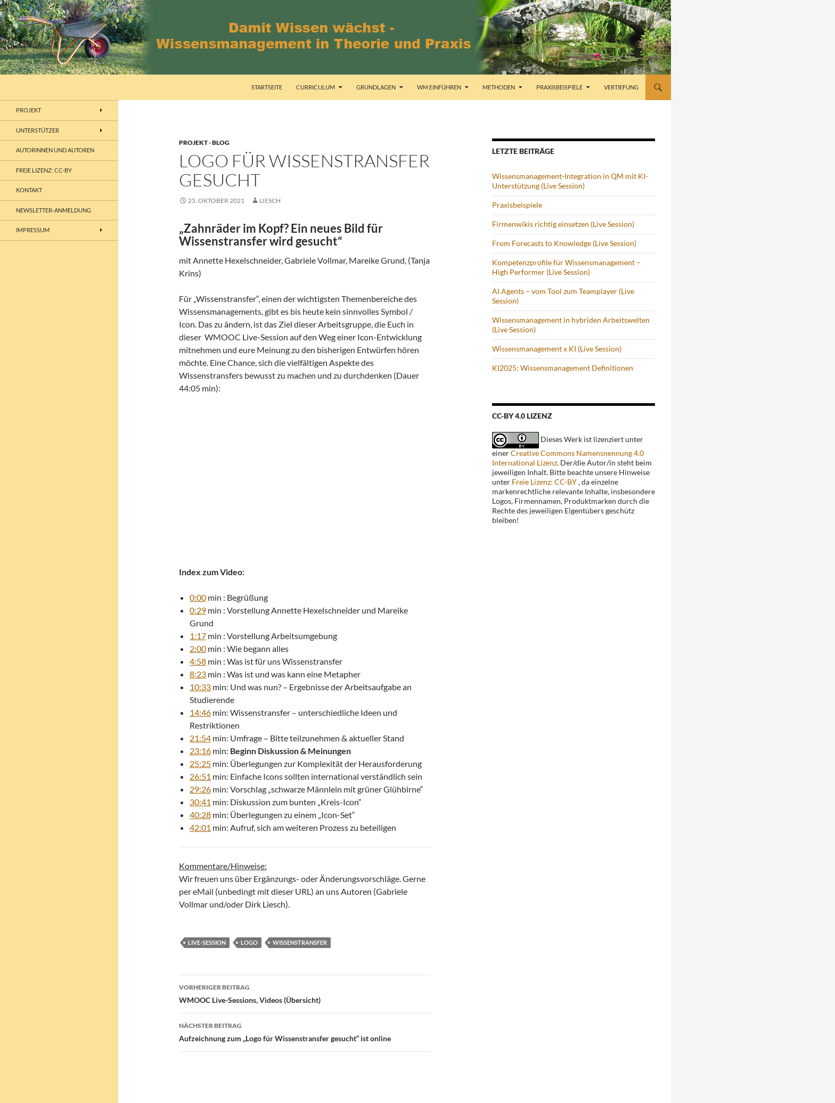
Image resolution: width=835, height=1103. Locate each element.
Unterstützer (37, 130)
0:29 (198, 610)
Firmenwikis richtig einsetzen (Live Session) (563, 223)
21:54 (200, 738)
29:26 (200, 789)
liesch (270, 201)
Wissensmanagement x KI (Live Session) (556, 348)
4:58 (198, 661)
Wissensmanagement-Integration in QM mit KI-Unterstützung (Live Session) (570, 180)
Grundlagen (376, 87)
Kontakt (29, 189)
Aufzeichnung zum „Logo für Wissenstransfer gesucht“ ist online (305, 1031)
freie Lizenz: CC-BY (44, 170)
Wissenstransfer (300, 942)
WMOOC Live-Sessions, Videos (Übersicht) (305, 992)
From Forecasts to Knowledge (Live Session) (564, 243)
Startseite (266, 87)
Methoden (498, 87)
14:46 (200, 712)
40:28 (200, 815)
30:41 (200, 802)
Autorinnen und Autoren (55, 149)
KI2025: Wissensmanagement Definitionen (562, 367)
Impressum (33, 229)
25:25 (200, 763)
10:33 (200, 687)
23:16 (200, 751)
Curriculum (315, 87)
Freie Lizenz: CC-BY (544, 481)
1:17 (198, 636)
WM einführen (439, 87)
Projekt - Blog (204, 142)
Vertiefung (621, 87)
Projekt (28, 110)
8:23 (198, 674)
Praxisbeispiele (559, 87)
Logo (249, 942)
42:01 (200, 827)
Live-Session (207, 942)
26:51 (200, 776)
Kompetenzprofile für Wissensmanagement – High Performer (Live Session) (566, 267)
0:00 (198, 597)
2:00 (198, 648)
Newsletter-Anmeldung (53, 210)
